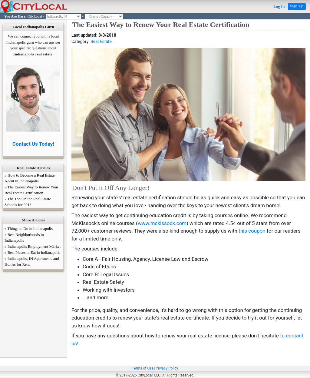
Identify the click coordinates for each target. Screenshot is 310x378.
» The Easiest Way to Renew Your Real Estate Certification (31, 190)
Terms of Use (142, 368)
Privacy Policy (167, 368)
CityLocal (35, 16)
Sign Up (296, 6)
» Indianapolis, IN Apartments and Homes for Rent (32, 261)
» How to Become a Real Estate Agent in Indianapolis (29, 178)
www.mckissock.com (162, 223)
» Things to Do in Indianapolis (29, 228)
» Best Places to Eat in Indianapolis (32, 252)
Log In (279, 6)
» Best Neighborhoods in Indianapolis (24, 237)
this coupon (252, 231)
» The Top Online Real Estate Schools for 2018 (28, 202)
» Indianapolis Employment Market (33, 246)
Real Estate (101, 41)
